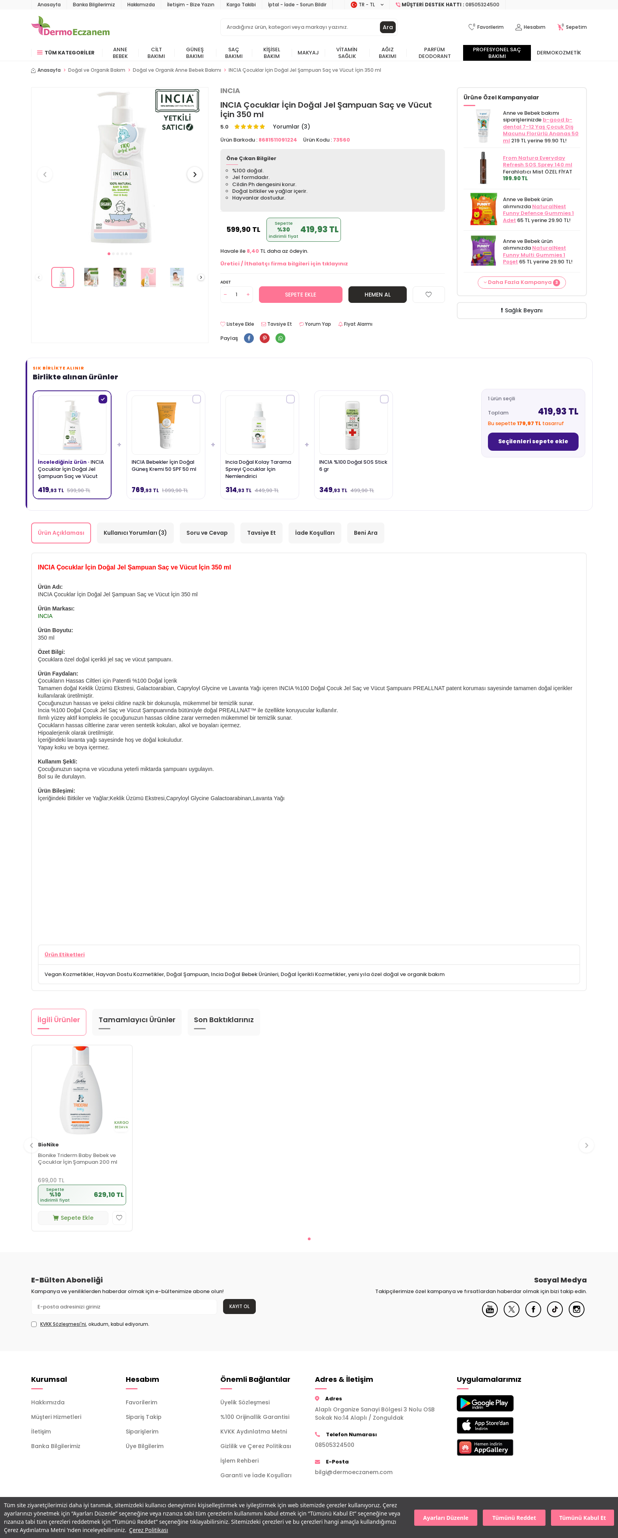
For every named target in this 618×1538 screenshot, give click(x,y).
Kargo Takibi (241, 4)
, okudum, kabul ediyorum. (90, 1324)
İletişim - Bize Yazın (190, 4)
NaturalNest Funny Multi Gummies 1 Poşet (534, 254)
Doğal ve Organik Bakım (96, 70)
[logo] (70, 27)
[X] (511, 1315)
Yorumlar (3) (291, 127)
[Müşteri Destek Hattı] (448, 4)
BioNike (48, 1145)
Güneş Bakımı (195, 53)
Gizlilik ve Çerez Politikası (255, 1446)
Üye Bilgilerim (145, 1446)
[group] (120, 167)
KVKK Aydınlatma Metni (253, 1431)
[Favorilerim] (486, 27)
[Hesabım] (530, 27)
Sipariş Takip (144, 1417)
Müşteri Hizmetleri (56, 1417)
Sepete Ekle (300, 295)
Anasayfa (49, 4)
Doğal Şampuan (187, 974)
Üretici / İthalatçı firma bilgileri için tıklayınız (284, 263)
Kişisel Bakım (271, 53)
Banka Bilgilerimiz (94, 4)
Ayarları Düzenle (446, 1517)
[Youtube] (490, 1315)
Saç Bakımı (234, 53)
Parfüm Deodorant (435, 53)
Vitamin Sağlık (346, 53)
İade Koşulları (315, 533)
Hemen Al (378, 295)
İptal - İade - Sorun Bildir (297, 4)
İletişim (41, 1431)
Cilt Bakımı (156, 53)
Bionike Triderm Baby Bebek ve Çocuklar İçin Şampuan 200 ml (77, 1159)
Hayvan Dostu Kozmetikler (130, 974)
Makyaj (308, 52)
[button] (109, 253)
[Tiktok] (555, 1315)
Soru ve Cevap (207, 533)
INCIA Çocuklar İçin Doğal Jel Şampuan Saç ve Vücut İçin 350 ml (305, 70)
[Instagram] (576, 1315)
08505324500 (334, 1445)
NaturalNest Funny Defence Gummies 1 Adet (538, 213)
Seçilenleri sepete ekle (533, 441)
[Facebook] (533, 1315)
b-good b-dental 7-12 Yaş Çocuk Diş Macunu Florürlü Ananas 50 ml (541, 130)
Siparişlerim (142, 1431)
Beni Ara (366, 533)
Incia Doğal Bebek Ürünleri (244, 974)
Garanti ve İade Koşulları (256, 1475)
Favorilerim (141, 1402)
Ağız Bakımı (387, 53)
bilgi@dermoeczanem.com (354, 1472)
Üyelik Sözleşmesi (245, 1402)
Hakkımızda (141, 4)
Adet (225, 282)
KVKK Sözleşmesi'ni (63, 1324)
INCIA (230, 90)
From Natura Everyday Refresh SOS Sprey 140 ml (537, 161)
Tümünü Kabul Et (582, 1517)
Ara (388, 27)
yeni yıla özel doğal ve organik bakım (396, 974)
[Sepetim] (572, 27)
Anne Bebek (120, 53)
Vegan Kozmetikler (69, 974)
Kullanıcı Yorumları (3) (135, 533)
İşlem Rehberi (239, 1461)
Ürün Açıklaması (61, 533)
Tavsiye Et (276, 324)
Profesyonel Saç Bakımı (497, 53)
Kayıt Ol (239, 1306)
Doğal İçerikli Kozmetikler (313, 974)
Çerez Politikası (148, 1530)
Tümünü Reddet (514, 1517)
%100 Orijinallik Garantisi (254, 1417)
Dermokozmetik (559, 52)
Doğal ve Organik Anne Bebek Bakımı (177, 70)
